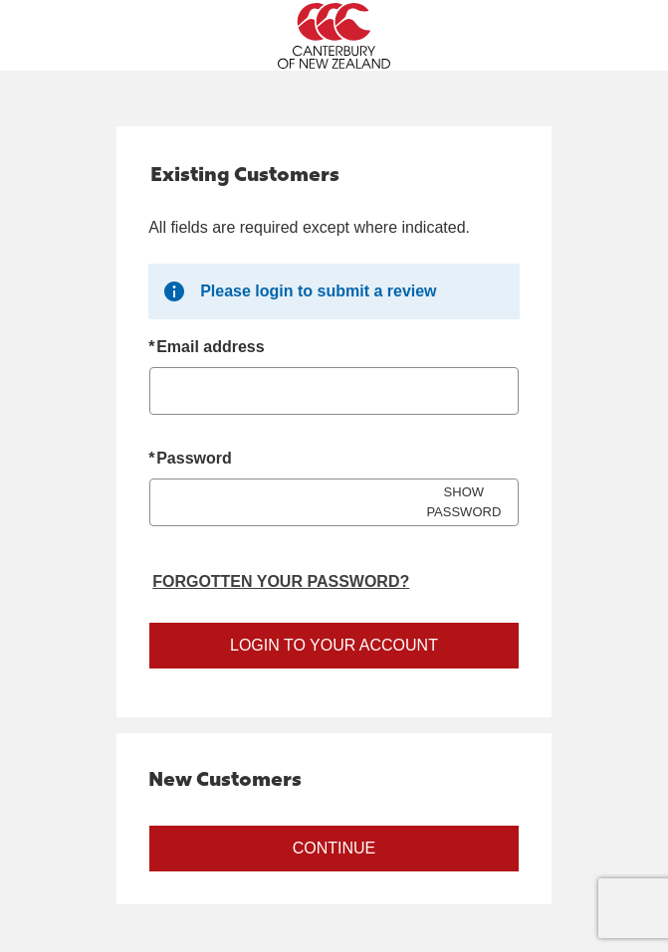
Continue (334, 848)
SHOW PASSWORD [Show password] (463, 501)
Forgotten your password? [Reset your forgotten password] (280, 581)
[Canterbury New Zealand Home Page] (334, 36)
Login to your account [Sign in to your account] (334, 645)
